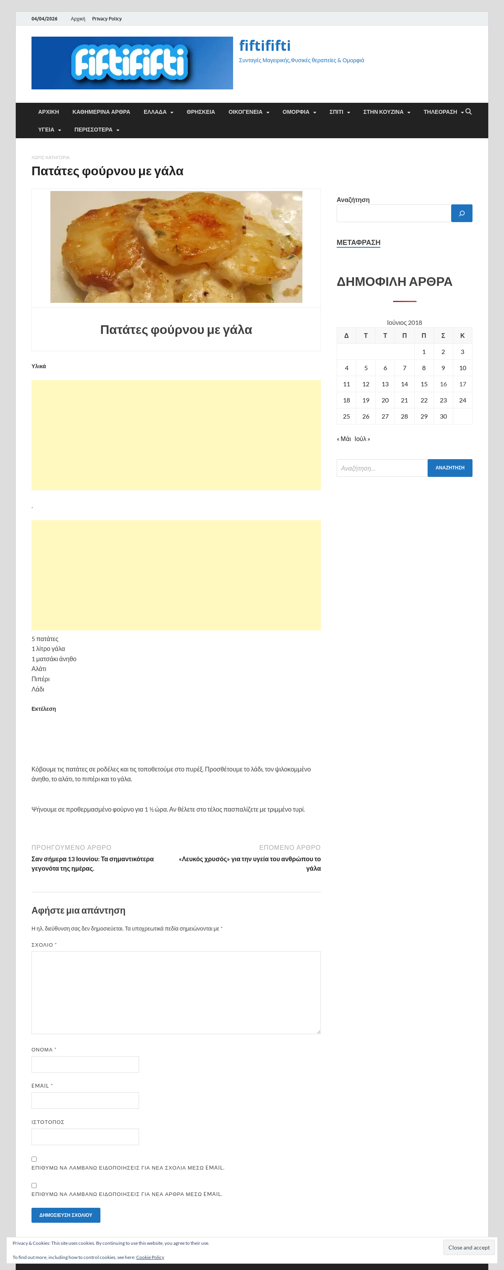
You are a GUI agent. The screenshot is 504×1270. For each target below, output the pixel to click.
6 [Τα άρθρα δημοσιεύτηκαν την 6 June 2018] (385, 367)
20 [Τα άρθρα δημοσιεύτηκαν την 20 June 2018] (385, 400)
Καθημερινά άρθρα (101, 112)
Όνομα (44, 1049)
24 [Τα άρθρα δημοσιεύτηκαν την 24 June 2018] (462, 400)
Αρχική (78, 19)
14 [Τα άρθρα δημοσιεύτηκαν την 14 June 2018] (404, 383)
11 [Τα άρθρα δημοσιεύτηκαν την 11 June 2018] (346, 383)
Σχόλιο (44, 945)
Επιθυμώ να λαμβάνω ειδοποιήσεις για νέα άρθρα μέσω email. (127, 1194)
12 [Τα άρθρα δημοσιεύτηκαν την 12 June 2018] (365, 383)
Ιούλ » (362, 438)
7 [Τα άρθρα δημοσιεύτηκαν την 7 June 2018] (404, 367)
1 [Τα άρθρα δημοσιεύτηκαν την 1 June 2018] (424, 351)
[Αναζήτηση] (461, 213)
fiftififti (265, 45)
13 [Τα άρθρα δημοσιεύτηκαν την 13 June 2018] (385, 383)
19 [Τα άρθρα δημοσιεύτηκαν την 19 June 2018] (365, 400)
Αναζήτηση (353, 199)
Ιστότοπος (48, 1122)
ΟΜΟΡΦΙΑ (296, 112)
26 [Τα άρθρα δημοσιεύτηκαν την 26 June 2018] (365, 416)
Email (42, 1086)
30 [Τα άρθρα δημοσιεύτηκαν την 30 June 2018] (443, 416)
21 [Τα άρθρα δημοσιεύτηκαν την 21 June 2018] (404, 400)
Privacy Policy (107, 19)
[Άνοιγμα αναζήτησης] (468, 112)
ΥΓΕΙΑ (46, 129)
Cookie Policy (150, 1257)
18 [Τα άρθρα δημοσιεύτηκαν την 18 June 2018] (346, 400)
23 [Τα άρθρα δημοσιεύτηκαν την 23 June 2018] (443, 400)
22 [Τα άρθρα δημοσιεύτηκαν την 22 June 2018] (424, 400)
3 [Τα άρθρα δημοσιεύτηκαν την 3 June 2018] (462, 351)
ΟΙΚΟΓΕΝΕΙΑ (245, 112)
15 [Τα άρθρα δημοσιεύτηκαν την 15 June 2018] (424, 383)
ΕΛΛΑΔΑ (155, 112)
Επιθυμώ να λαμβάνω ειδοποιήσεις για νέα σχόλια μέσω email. (128, 1167)
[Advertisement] (176, 435)
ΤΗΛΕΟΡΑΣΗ (440, 112)
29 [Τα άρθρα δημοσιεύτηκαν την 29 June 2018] (424, 416)
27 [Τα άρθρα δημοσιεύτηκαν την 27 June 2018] (385, 416)
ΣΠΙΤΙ (336, 112)
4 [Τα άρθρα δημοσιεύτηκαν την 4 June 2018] (346, 367)
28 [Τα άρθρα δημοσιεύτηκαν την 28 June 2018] (404, 416)
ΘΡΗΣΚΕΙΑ (201, 112)
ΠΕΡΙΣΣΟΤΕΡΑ (93, 129)
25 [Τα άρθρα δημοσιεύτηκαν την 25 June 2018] (346, 416)
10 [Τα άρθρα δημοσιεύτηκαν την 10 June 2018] (462, 367)
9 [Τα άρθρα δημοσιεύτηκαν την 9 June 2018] (443, 367)
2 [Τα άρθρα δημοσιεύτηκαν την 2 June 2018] (443, 351)
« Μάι (344, 438)
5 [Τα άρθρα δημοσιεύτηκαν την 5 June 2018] (366, 367)
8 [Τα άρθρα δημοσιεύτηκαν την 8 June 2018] (424, 367)
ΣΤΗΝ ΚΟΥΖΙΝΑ (383, 112)
